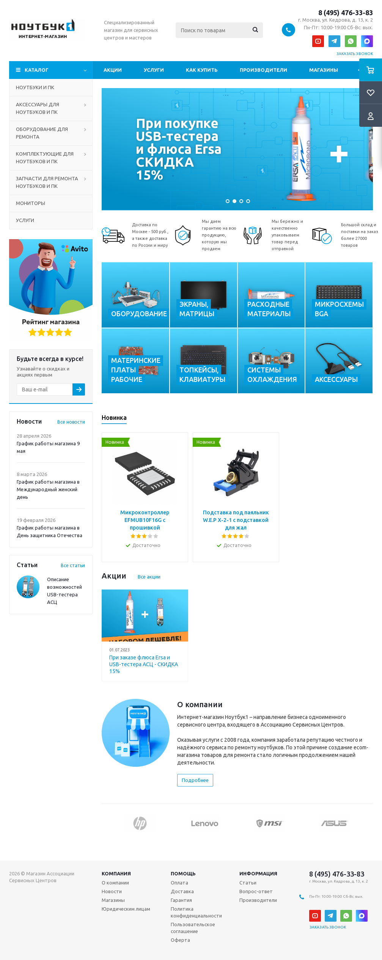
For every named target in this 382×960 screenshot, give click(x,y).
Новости (112, 891)
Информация (258, 873)
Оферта (180, 940)
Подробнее (195, 780)
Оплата (179, 882)
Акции (113, 70)
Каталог (37, 70)
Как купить (202, 70)
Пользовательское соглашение (193, 928)
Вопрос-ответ (256, 891)
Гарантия (181, 900)
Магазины (323, 70)
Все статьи (73, 565)
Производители (263, 70)
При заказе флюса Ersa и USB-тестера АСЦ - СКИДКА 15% (143, 664)
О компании (115, 882)
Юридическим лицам (126, 908)
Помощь (183, 873)
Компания (116, 873)
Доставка (182, 891)
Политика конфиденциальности (196, 912)
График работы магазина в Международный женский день (48, 489)
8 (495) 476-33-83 (345, 12)
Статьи (247, 882)
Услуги (154, 70)
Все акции (149, 576)
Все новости (71, 421)
